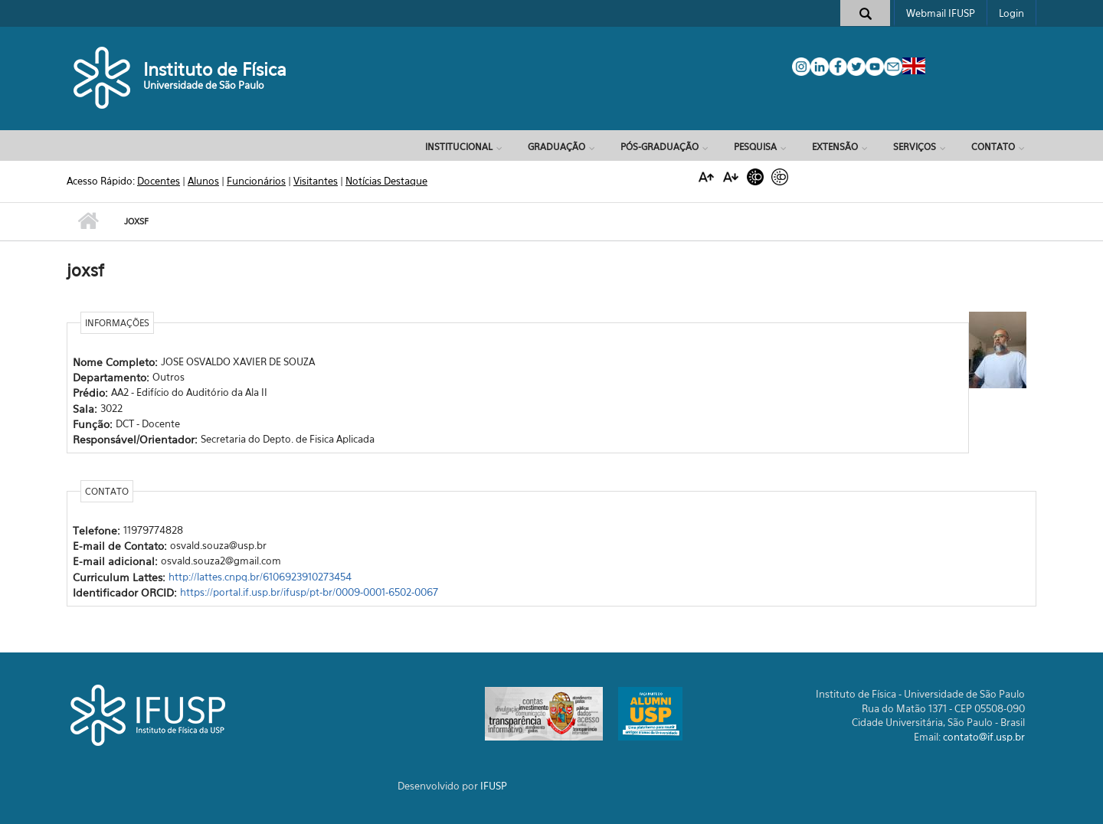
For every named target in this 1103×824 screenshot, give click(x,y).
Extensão (835, 146)
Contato (993, 146)
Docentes (158, 181)
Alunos (203, 181)
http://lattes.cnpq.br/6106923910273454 (260, 577)
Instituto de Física (214, 69)
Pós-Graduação (659, 146)
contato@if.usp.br (984, 737)
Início (88, 221)
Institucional (459, 146)
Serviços (914, 146)
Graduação (556, 146)
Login (1011, 13)
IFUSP (493, 786)
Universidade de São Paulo (203, 85)
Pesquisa (755, 146)
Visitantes (315, 181)
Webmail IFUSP (940, 13)
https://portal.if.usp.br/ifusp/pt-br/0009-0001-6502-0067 (309, 592)
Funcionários (256, 181)
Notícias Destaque (386, 181)
